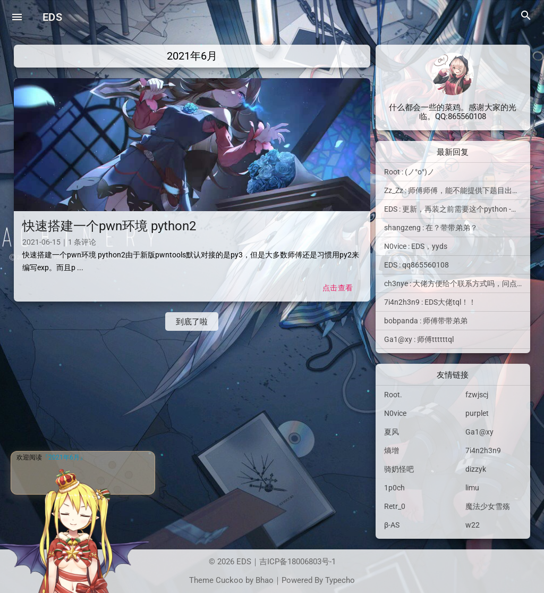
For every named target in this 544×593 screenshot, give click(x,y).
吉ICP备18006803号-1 (297, 561)
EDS (52, 17)
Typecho (340, 580)
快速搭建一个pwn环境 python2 (109, 226)
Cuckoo (229, 580)
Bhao (265, 580)
